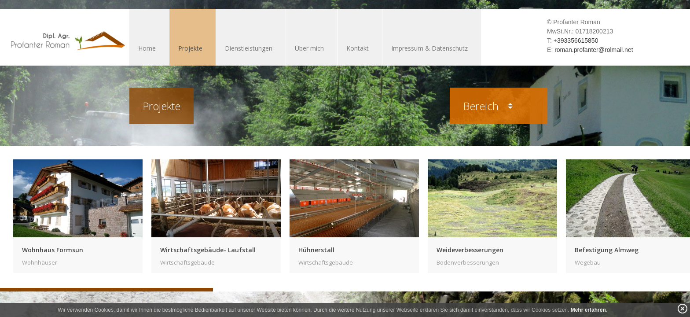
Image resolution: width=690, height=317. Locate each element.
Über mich (309, 48)
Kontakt (357, 48)
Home (147, 48)
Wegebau (588, 262)
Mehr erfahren (588, 310)
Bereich (488, 106)
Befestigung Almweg (607, 250)
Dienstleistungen (248, 48)
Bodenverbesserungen (468, 262)
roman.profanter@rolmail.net (593, 49)
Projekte (190, 48)
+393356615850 (576, 40)
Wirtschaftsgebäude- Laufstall (208, 250)
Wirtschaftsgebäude (187, 262)
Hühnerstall (316, 250)
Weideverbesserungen (470, 250)
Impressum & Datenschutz (429, 48)
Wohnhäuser (39, 262)
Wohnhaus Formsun (52, 250)
